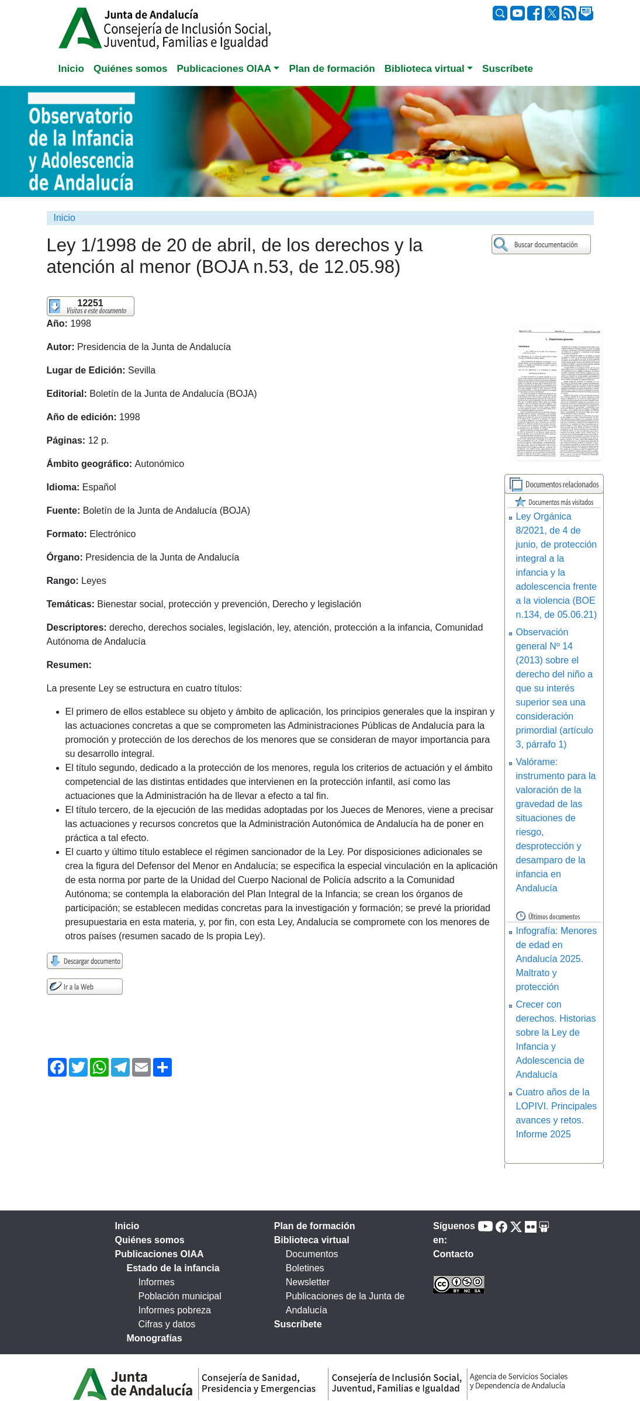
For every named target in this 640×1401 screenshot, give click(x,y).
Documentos (312, 1254)
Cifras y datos (167, 1324)
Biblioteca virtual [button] (425, 68)
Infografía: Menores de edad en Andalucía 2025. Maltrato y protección (556, 959)
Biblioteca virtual (312, 1240)
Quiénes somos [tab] (131, 68)
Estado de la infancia (173, 1268)
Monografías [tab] (154, 1338)
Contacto (453, 1254)
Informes (157, 1282)
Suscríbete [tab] (507, 68)
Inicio (64, 218)
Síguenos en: (454, 1233)
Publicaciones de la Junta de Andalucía (345, 1303)
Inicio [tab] (71, 68)
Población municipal (180, 1296)
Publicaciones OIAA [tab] (159, 1254)
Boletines (305, 1268)
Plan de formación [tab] (332, 68)
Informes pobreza (175, 1310)
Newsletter (308, 1282)
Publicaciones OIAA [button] (224, 68)
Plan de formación (314, 1226)
